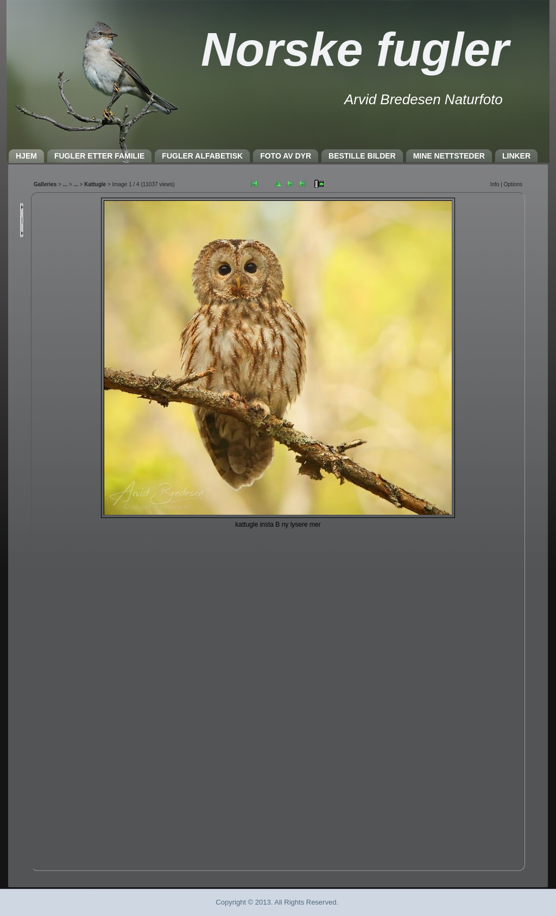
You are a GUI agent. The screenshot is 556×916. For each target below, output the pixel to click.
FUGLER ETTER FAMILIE (99, 155)
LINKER (516, 155)
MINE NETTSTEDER (449, 155)
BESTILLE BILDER (362, 155)
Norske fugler (355, 49)
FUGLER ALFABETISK (202, 155)
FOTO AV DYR (285, 155)
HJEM (26, 155)
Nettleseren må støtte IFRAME (278, 529)
